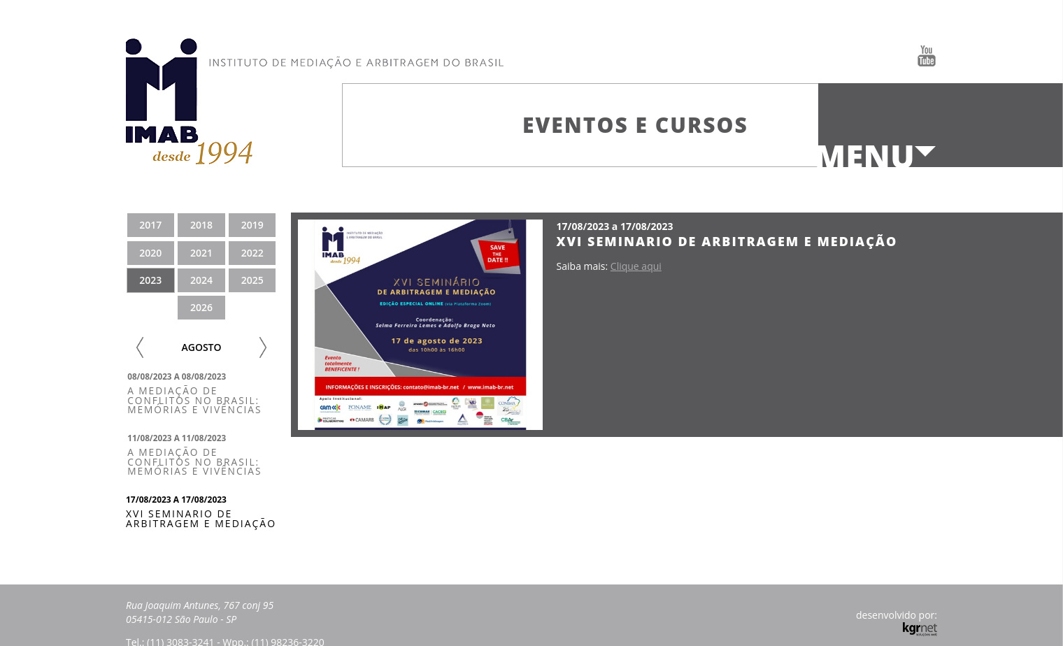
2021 (201, 252)
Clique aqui (636, 266)
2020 (150, 252)
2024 (201, 280)
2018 (201, 224)
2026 (201, 307)
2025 (252, 280)
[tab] (201, 393)
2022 (252, 252)
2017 (150, 224)
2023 (150, 280)
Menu (865, 156)
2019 (252, 224)
